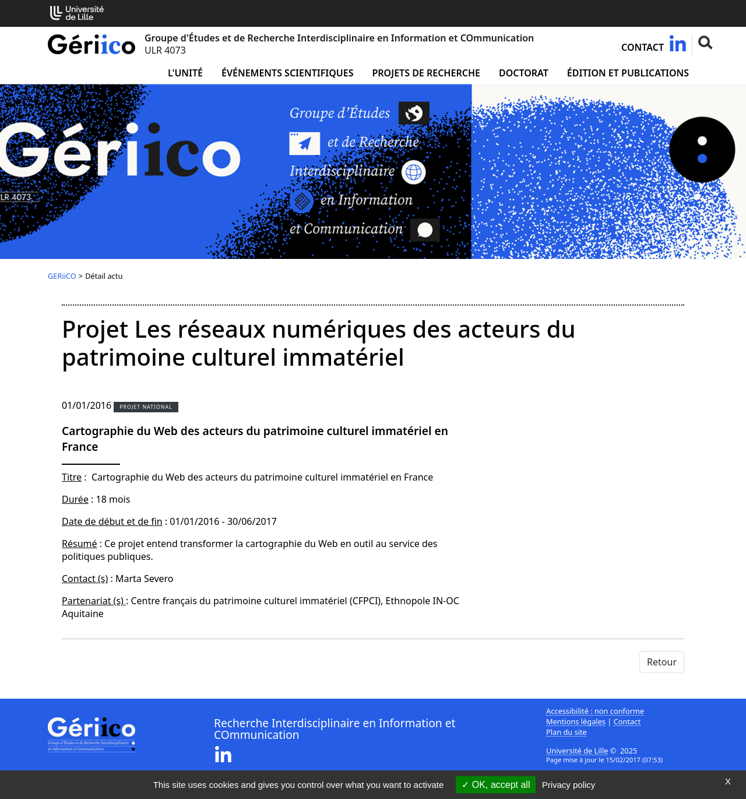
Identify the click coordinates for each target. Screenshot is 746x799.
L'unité (185, 72)
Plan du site (566, 732)
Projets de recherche (426, 72)
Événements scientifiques (287, 72)
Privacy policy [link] (569, 785)
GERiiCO (62, 276)
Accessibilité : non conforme (595, 711)
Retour (662, 662)
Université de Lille (577, 750)
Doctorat (523, 72)
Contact (642, 47)
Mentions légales (576, 721)
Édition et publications (628, 72)
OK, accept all (496, 785)
